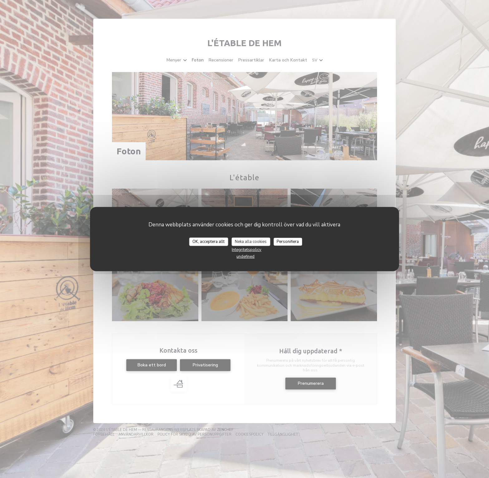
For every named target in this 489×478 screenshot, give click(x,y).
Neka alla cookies (251, 241)
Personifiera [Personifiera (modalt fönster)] (288, 241)
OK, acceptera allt (208, 241)
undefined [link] (245, 256)
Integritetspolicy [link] (246, 250)
